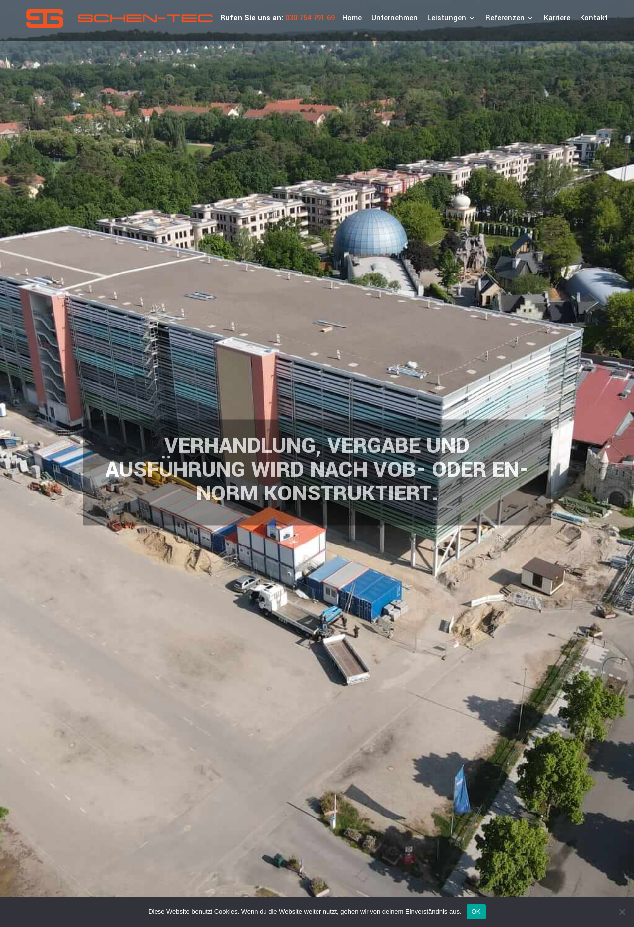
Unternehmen (394, 18)
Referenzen (509, 18)
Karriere (557, 18)
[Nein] (622, 912)
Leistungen (451, 18)
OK (476, 911)
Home (352, 18)
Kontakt (594, 18)
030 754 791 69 (310, 18)
